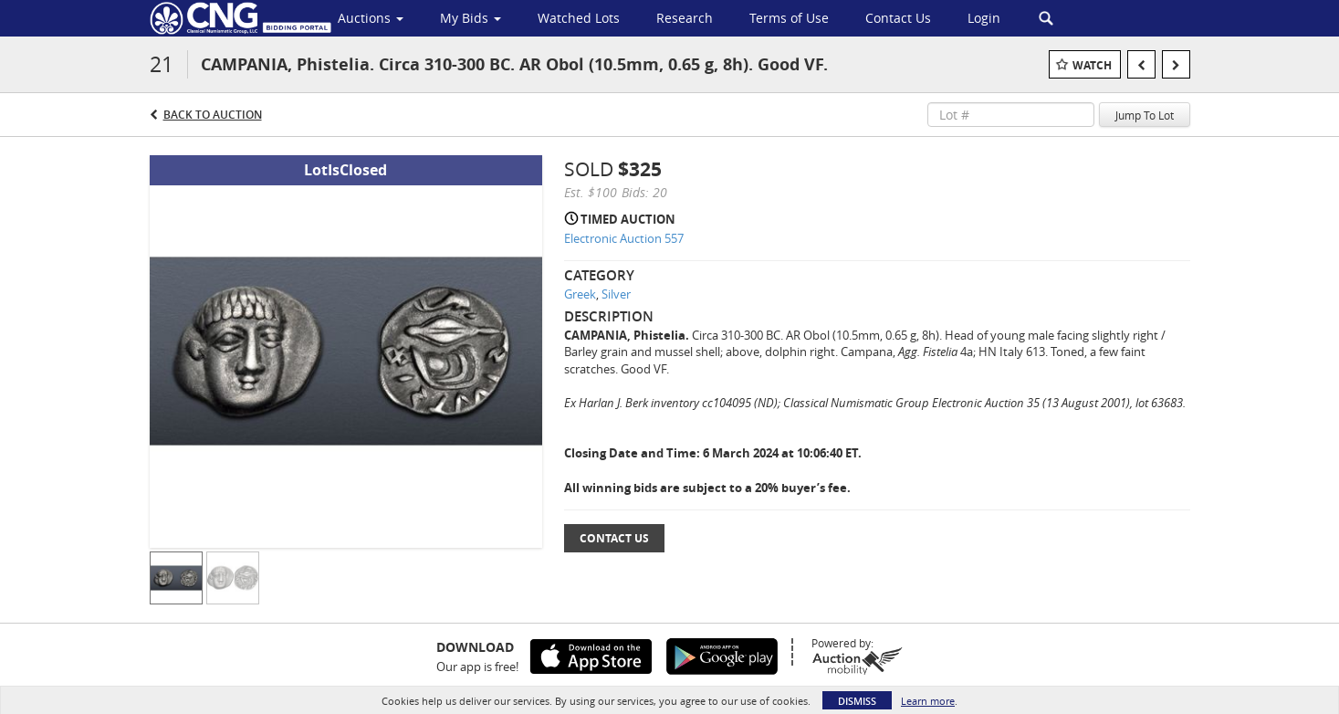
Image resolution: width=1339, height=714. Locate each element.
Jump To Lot (1144, 115)
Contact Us (614, 538)
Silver (616, 294)
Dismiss (857, 701)
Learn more (928, 701)
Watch (1092, 65)
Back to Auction (212, 114)
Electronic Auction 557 (624, 238)
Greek (580, 294)
